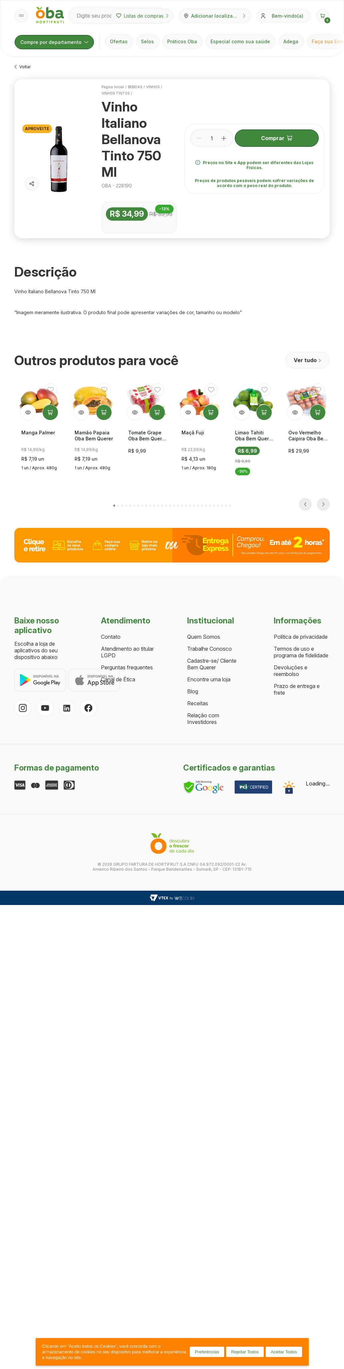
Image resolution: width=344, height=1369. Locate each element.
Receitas (197, 587)
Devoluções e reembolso (290, 555)
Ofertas (119, 41)
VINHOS (153, 87)
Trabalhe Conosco (209, 533)
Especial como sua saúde (240, 41)
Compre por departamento (54, 42)
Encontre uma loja (208, 563)
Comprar (276, 138)
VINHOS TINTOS (116, 93)
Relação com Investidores (203, 602)
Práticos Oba (182, 41)
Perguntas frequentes (127, 551)
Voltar (22, 66)
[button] (322, 15)
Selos (147, 41)
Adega (290, 41)
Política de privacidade (301, 521)
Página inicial (113, 87)
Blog (192, 575)
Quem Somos (203, 521)
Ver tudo (307, 360)
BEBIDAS (135, 87)
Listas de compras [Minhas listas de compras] (142, 16)
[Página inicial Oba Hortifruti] (50, 15)
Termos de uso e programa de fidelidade (301, 536)
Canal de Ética (118, 563)
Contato (111, 521)
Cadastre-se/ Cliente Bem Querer (211, 548)
